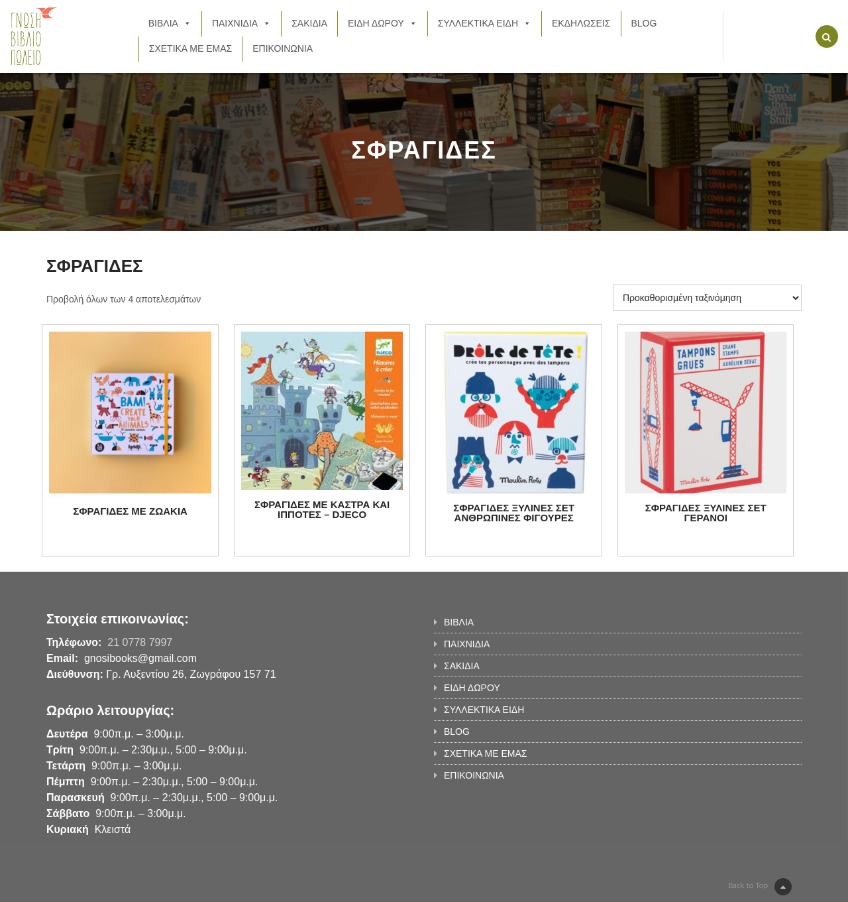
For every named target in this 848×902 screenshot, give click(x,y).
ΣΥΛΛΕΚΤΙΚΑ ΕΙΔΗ (484, 23)
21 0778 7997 (139, 642)
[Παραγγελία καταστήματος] (707, 298)
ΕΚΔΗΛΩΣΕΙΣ (581, 23)
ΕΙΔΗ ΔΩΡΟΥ (382, 23)
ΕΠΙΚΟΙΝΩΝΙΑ (282, 48)
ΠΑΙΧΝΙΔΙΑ (241, 23)
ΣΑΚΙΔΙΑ (309, 23)
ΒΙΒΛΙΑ (169, 23)
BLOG (644, 23)
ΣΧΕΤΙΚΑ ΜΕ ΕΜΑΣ (190, 48)
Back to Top (760, 886)
